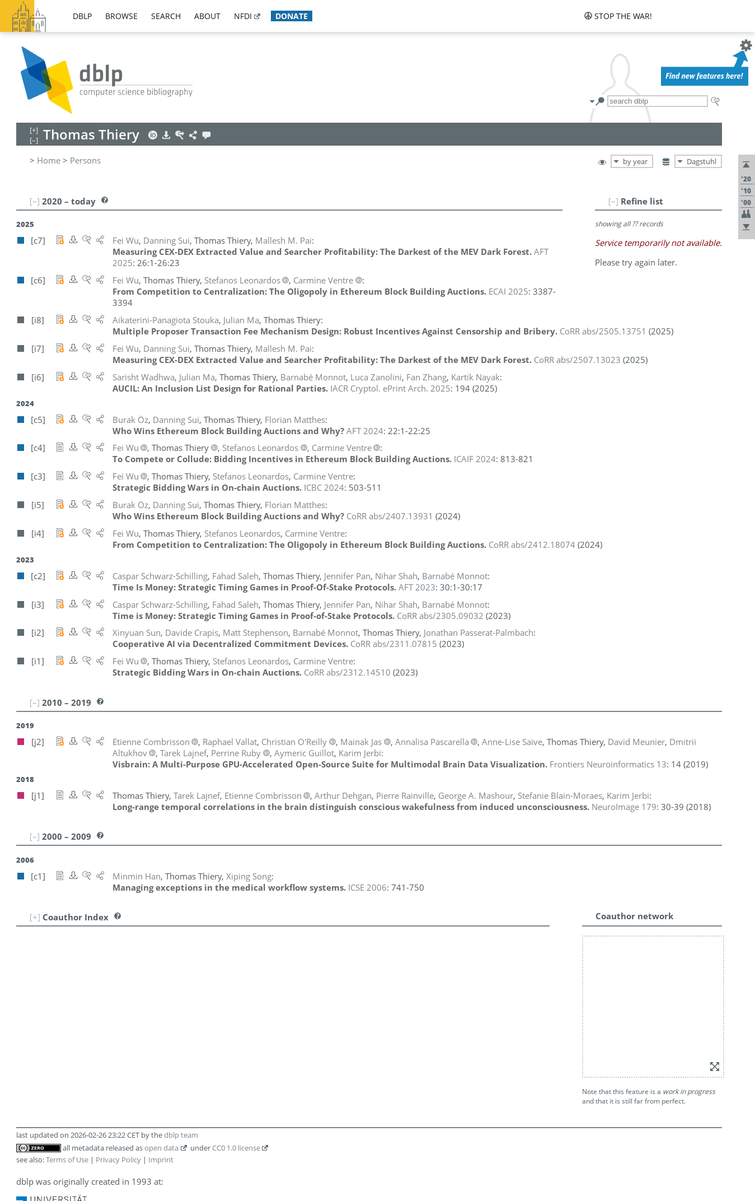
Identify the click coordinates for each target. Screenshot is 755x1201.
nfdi (243, 16)
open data (161, 989)
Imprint (160, 1001)
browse (121, 16)
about (207, 16)
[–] (648, 201)
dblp (82, 16)
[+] (35, 905)
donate (291, 16)
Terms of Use (67, 1001)
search (166, 16)
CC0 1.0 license (236, 989)
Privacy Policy (118, 1001)
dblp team (181, 976)
